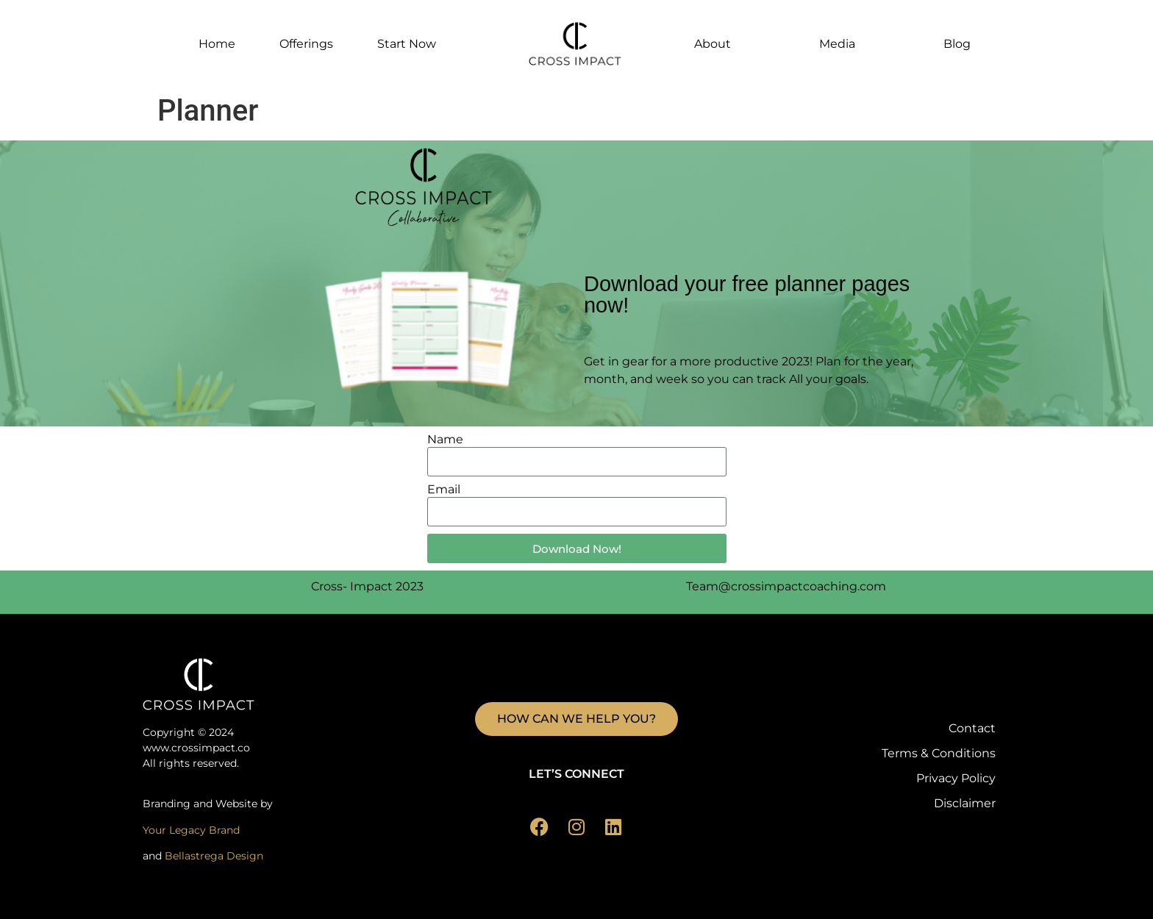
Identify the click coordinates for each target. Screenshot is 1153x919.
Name (445, 440)
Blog (957, 44)
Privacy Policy (956, 778)
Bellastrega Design (214, 855)
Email (443, 490)
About (712, 44)
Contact (972, 728)
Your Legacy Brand (191, 830)
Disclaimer (965, 803)
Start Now (406, 44)
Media (837, 44)
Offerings (306, 44)
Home (217, 44)
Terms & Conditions (939, 753)
